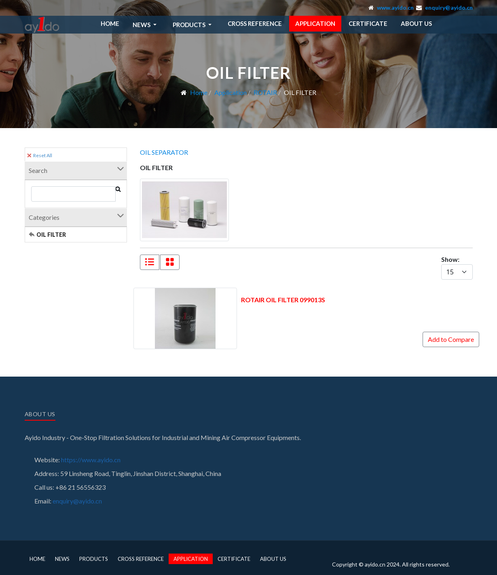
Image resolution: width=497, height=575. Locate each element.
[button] (146, 25)
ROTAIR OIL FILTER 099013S (283, 299)
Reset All (39, 155)
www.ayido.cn (395, 7)
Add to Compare (451, 339)
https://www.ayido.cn (91, 459)
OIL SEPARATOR (164, 152)
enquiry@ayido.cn (449, 7)
